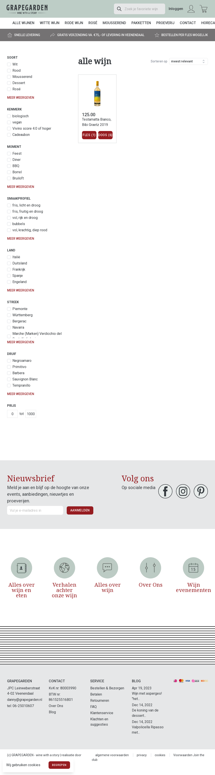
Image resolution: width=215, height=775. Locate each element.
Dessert (18, 83)
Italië (16, 257)
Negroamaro (21, 361)
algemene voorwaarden (112, 755)
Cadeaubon (21, 135)
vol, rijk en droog (25, 218)
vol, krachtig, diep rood (29, 230)
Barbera (18, 373)
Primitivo (19, 367)
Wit (15, 64)
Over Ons (56, 706)
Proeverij (165, 23)
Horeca (208, 23)
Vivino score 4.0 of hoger (31, 128)
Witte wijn (49, 23)
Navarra (18, 327)
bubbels (18, 224)
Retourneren (99, 700)
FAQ (93, 707)
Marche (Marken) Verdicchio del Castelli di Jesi (37, 336)
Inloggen (176, 9)
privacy (142, 755)
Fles (89, 135)
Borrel (17, 172)
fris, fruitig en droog (27, 211)
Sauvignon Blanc (25, 379)
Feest (17, 153)
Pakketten (141, 23)
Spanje (17, 276)
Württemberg (22, 315)
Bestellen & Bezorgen (107, 688)
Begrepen (59, 765)
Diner (16, 160)
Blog (52, 712)
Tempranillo (21, 385)
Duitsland (19, 263)
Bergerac (19, 321)
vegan (17, 122)
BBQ (15, 166)
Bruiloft (18, 178)
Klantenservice (101, 713)
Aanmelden (80, 510)
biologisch (20, 116)
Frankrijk (18, 269)
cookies (160, 755)
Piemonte (19, 309)
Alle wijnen (23, 23)
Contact (188, 23)
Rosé (92, 23)
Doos (105, 135)
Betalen (96, 694)
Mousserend (114, 23)
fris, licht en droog (26, 205)
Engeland (19, 282)
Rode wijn (74, 23)
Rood (16, 70)
